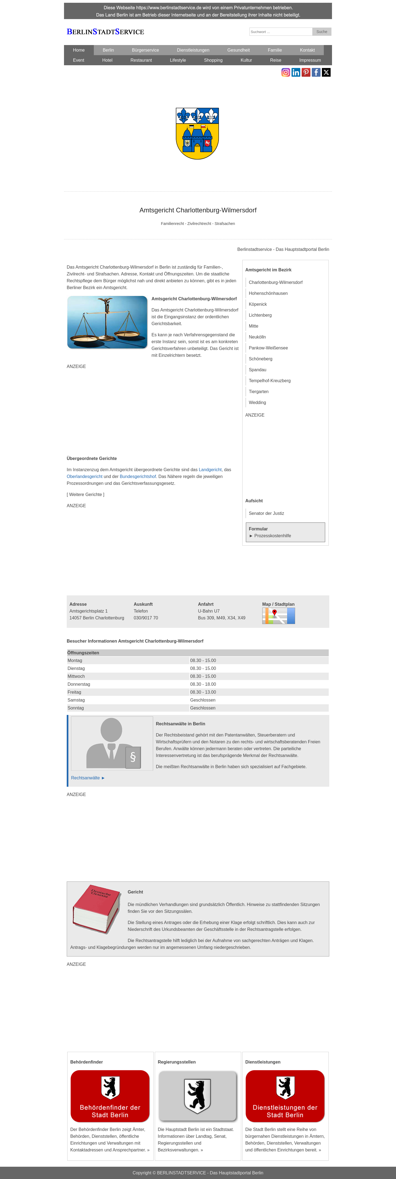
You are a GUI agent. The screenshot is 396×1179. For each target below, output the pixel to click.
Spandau (257, 369)
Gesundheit (239, 50)
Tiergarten (259, 391)
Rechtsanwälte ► (88, 778)
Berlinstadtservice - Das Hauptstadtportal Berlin (283, 249)
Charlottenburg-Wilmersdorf (276, 282)
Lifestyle (178, 60)
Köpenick (258, 304)
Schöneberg (260, 359)
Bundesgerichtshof (138, 476)
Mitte (253, 326)
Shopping (213, 60)
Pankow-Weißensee (268, 348)
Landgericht (210, 469)
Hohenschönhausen (268, 293)
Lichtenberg (260, 315)
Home (79, 50)
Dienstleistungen (193, 50)
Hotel (107, 60)
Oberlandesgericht (85, 476)
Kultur (246, 60)
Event (78, 60)
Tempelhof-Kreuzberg (270, 380)
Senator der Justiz (266, 513)
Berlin (108, 50)
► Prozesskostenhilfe (270, 535)
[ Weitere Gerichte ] (85, 494)
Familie (275, 50)
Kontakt (307, 50)
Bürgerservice (145, 50)
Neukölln (257, 337)
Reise (275, 60)
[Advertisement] (154, 412)
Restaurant (141, 60)
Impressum (310, 60)
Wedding (257, 402)
